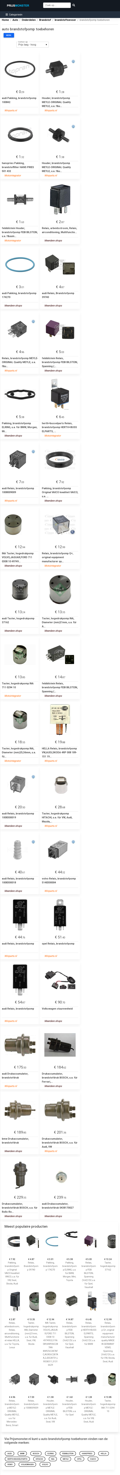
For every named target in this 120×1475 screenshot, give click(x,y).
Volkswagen (27, 1464)
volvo (45, 1464)
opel (79, 1459)
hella (103, 1453)
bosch (36, 1453)
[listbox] (32, 44)
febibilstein (67, 1453)
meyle (66, 1459)
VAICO (93, 1459)
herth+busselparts (17, 1459)
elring (51, 1453)
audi (9, 1453)
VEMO (10, 1464)
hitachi (39, 1459)
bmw (22, 1453)
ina (52, 1459)
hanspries (87, 1453)
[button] (14, 14)
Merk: (9, 35)
